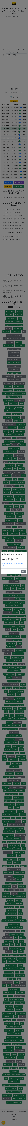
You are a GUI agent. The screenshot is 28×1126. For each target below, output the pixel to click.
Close (23, 571)
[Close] (25, 554)
